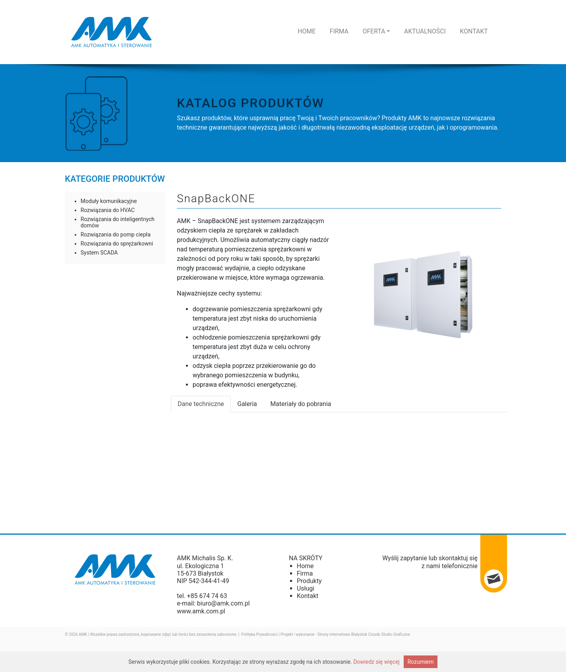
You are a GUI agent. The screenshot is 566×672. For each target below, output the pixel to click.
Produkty (309, 581)
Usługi (305, 588)
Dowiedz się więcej (376, 662)
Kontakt (474, 31)
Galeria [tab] (247, 404)
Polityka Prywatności (259, 634)
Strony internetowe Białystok (343, 634)
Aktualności (425, 31)
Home (306, 31)
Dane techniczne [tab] (201, 404)
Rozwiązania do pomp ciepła (116, 234)
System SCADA (99, 252)
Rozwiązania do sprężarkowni (117, 243)
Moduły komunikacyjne (109, 201)
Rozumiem (421, 662)
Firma (339, 31)
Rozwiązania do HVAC (108, 210)
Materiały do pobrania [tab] (300, 404)
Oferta (376, 31)
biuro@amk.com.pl (223, 603)
